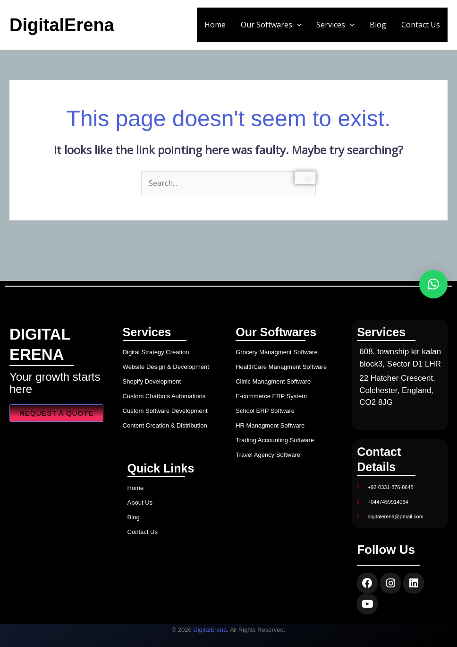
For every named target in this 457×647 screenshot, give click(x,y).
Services (335, 24)
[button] (297, 24)
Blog (378, 24)
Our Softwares (271, 24)
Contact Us (420, 24)
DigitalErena (61, 25)
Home (215, 24)
